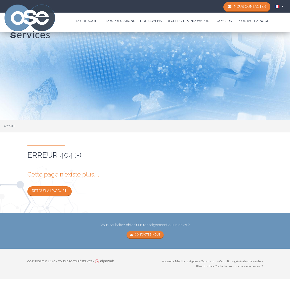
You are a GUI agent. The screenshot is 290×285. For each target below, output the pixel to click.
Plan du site (204, 266)
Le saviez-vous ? (251, 266)
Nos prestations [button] (120, 21)
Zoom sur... (224, 21)
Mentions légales (186, 261)
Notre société (88, 21)
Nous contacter (250, 7)
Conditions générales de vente (240, 261)
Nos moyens (151, 21)
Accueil (167, 261)
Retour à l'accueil (49, 191)
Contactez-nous (254, 21)
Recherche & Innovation (188, 21)
